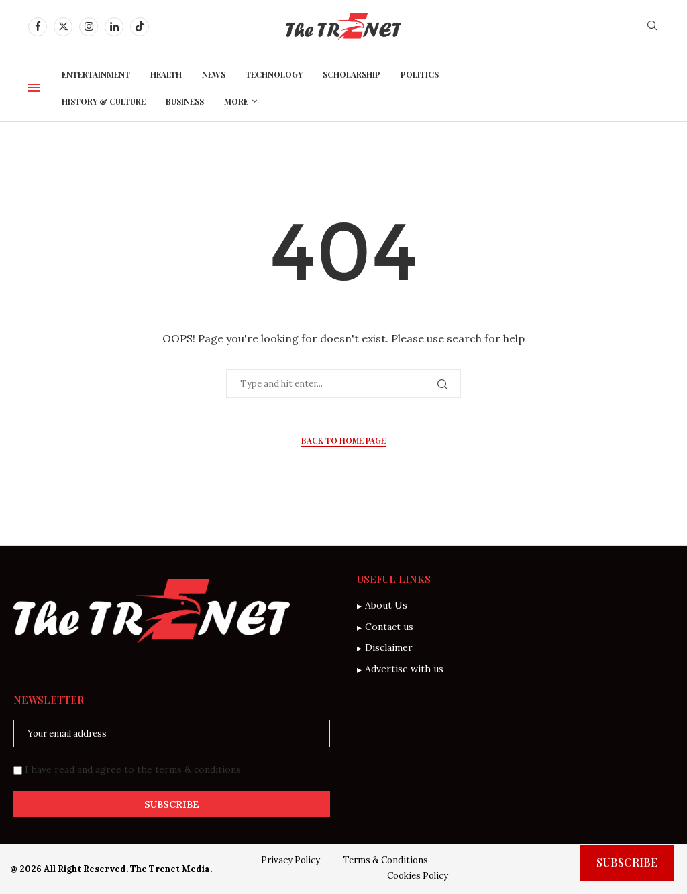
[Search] (652, 27)
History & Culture (104, 101)
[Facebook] (37, 26)
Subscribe (626, 862)
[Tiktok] (139, 26)
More (236, 101)
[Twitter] (63, 26)
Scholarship (351, 74)
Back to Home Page (343, 440)
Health (166, 74)
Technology (274, 74)
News (213, 74)
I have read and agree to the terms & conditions (133, 769)
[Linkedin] (114, 26)
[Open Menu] (34, 88)
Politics (420, 74)
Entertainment (96, 74)
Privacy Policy (290, 860)
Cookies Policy (417, 875)
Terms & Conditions (385, 860)
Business (185, 101)
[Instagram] (88, 26)
